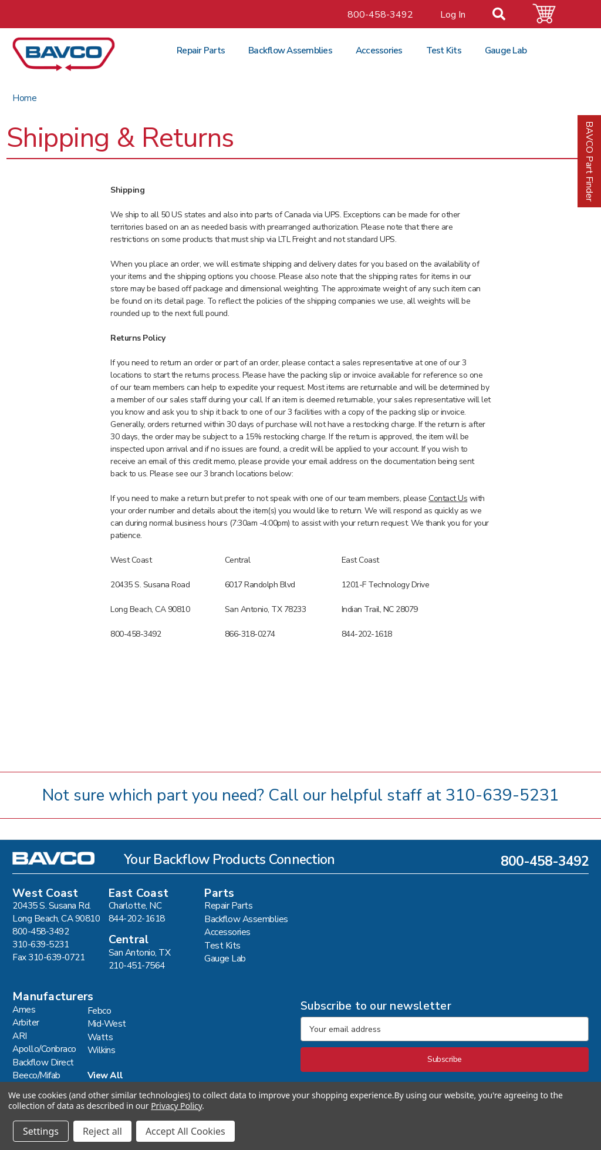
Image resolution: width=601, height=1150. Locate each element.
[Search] (506, 15)
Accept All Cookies (185, 1131)
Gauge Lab (505, 50)
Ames (23, 1009)
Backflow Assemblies (290, 50)
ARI (19, 1036)
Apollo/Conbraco (44, 1049)
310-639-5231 (502, 795)
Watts (100, 1037)
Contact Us (447, 498)
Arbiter (25, 1022)
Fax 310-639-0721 (48, 957)
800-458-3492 (380, 14)
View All (105, 1075)
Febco (99, 1010)
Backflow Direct (43, 1062)
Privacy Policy (176, 1105)
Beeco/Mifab (36, 1075)
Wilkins (101, 1050)
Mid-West (106, 1023)
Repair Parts (201, 50)
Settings (41, 1131)
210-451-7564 (137, 965)
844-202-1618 (137, 918)
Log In (452, 14)
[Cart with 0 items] (551, 13)
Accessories (379, 50)
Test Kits (443, 50)
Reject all (102, 1131)
